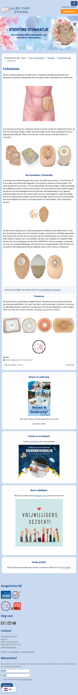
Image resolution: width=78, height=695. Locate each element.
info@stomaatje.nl (8, 647)
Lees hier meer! (39, 424)
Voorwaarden (26, 679)
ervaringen (34, 441)
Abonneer (7, 685)
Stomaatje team (40, 496)
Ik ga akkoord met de (16, 679)
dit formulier (65, 567)
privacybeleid (28, 652)
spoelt (19, 302)
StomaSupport (69, 11)
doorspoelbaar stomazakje (49, 290)
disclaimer (15, 652)
